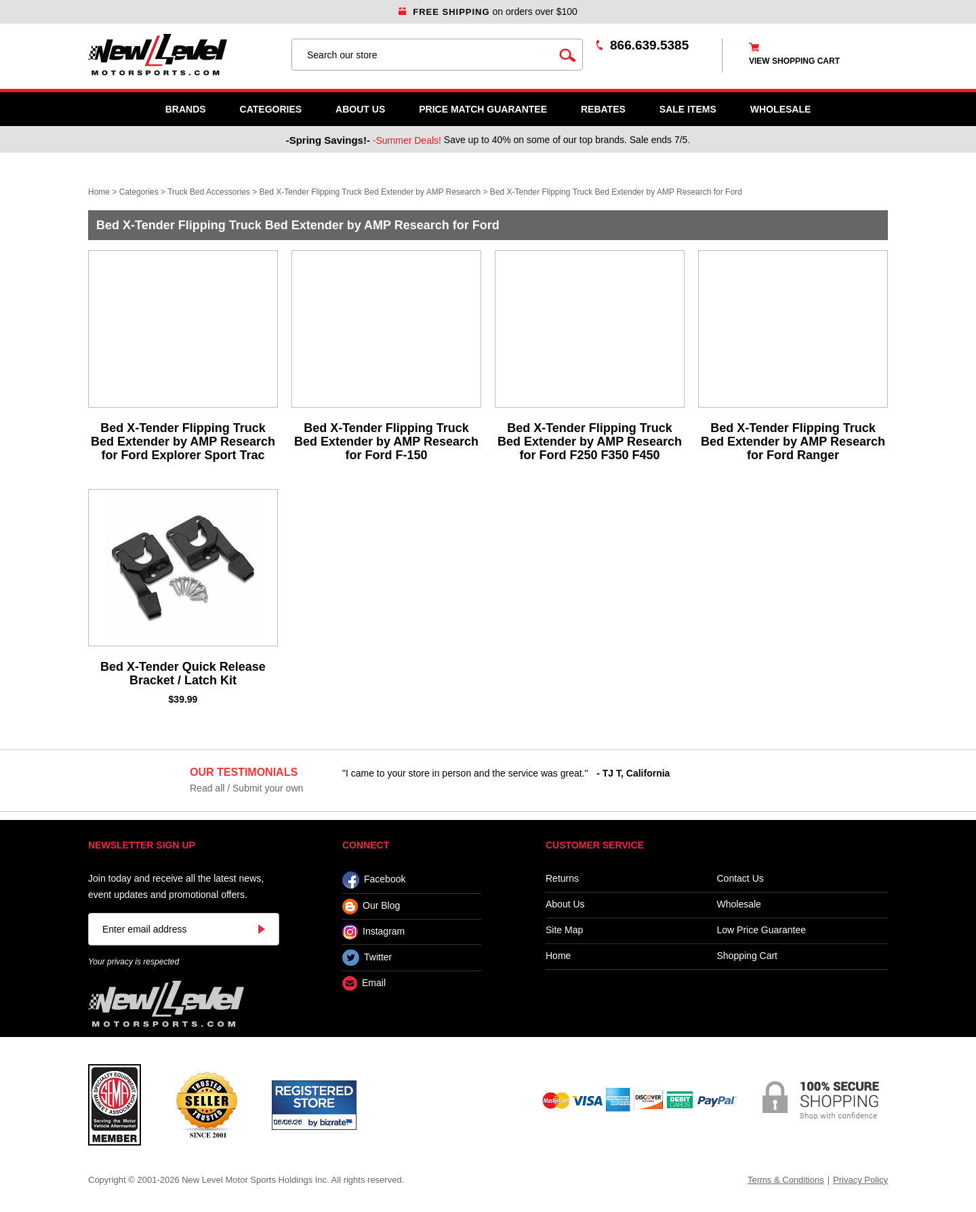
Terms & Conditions (786, 1180)
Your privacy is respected (133, 961)
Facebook (373, 880)
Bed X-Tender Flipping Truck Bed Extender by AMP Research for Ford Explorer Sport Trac (183, 441)
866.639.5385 (649, 45)
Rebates (603, 109)
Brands (185, 109)
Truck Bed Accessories (208, 192)
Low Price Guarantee (762, 930)
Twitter (367, 958)
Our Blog (371, 906)
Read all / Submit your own (246, 788)
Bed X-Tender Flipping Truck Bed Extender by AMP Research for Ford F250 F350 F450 (589, 441)
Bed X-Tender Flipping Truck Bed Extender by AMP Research (370, 192)
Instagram (373, 931)
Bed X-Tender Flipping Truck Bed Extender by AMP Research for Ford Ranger (793, 441)
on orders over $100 (488, 11)
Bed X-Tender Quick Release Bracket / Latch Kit (183, 673)
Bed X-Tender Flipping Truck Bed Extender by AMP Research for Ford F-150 (386, 441)
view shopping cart (794, 61)
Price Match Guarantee (483, 109)
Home (99, 192)
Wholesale (739, 904)
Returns (562, 879)
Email (364, 984)
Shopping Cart (747, 956)
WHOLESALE (780, 109)
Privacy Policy (860, 1180)
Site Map (564, 930)
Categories (271, 109)
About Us (360, 109)
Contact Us (740, 879)
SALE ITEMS (687, 109)
